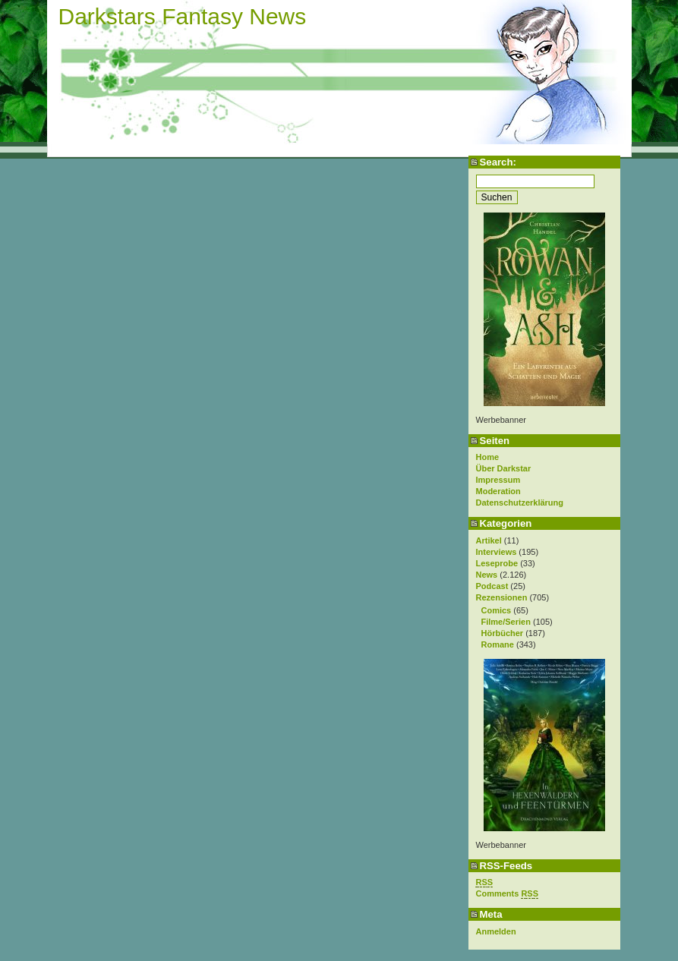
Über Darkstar (503, 468)
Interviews (496, 551)
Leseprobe (497, 563)
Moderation (498, 491)
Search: (498, 162)
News (487, 574)
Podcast (492, 586)
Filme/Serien (506, 621)
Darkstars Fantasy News (182, 16)
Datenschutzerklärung (520, 502)
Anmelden (496, 931)
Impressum (498, 479)
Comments (507, 894)
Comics (496, 610)
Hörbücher (502, 633)
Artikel (489, 540)
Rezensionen (502, 597)
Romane (497, 644)
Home (488, 457)
